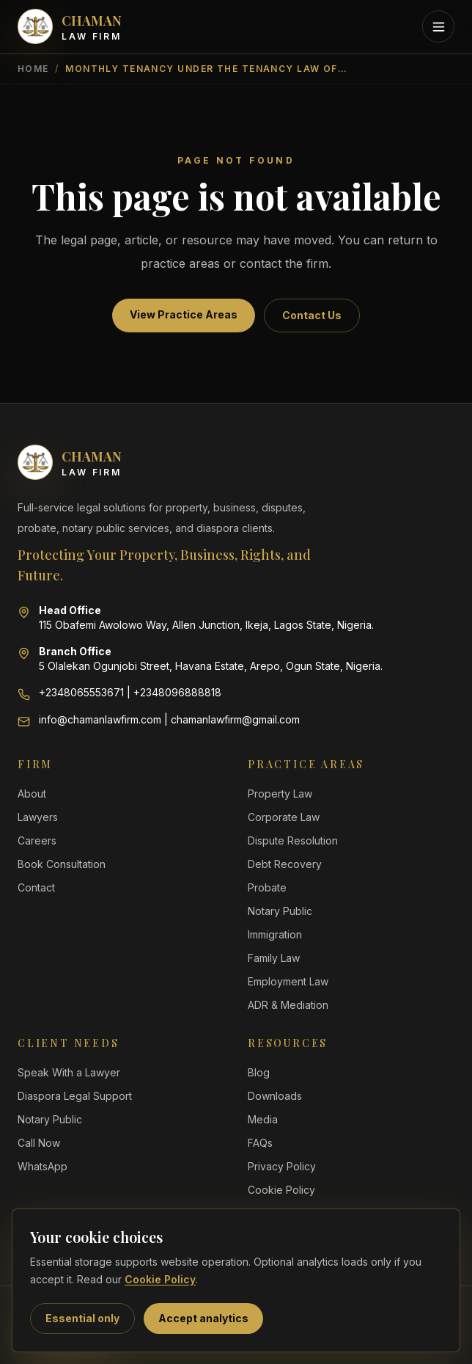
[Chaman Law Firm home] (70, 26)
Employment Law (288, 981)
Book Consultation (62, 864)
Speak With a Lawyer (69, 1072)
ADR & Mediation (288, 1005)
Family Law (274, 958)
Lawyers (38, 817)
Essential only (82, 1318)
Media (263, 1119)
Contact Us (312, 315)
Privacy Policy (282, 1166)
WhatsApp (42, 1166)
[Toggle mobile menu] (438, 26)
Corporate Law (284, 817)
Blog (259, 1072)
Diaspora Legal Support (75, 1096)
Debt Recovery (285, 864)
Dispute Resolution (293, 840)
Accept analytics (203, 1318)
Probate (267, 887)
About (32, 793)
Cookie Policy (160, 1279)
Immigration (275, 934)
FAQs (260, 1143)
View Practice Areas (183, 314)
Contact (36, 887)
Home (33, 68)
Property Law (280, 793)
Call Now (39, 1143)
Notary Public (280, 911)
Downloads (275, 1096)
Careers (37, 840)
